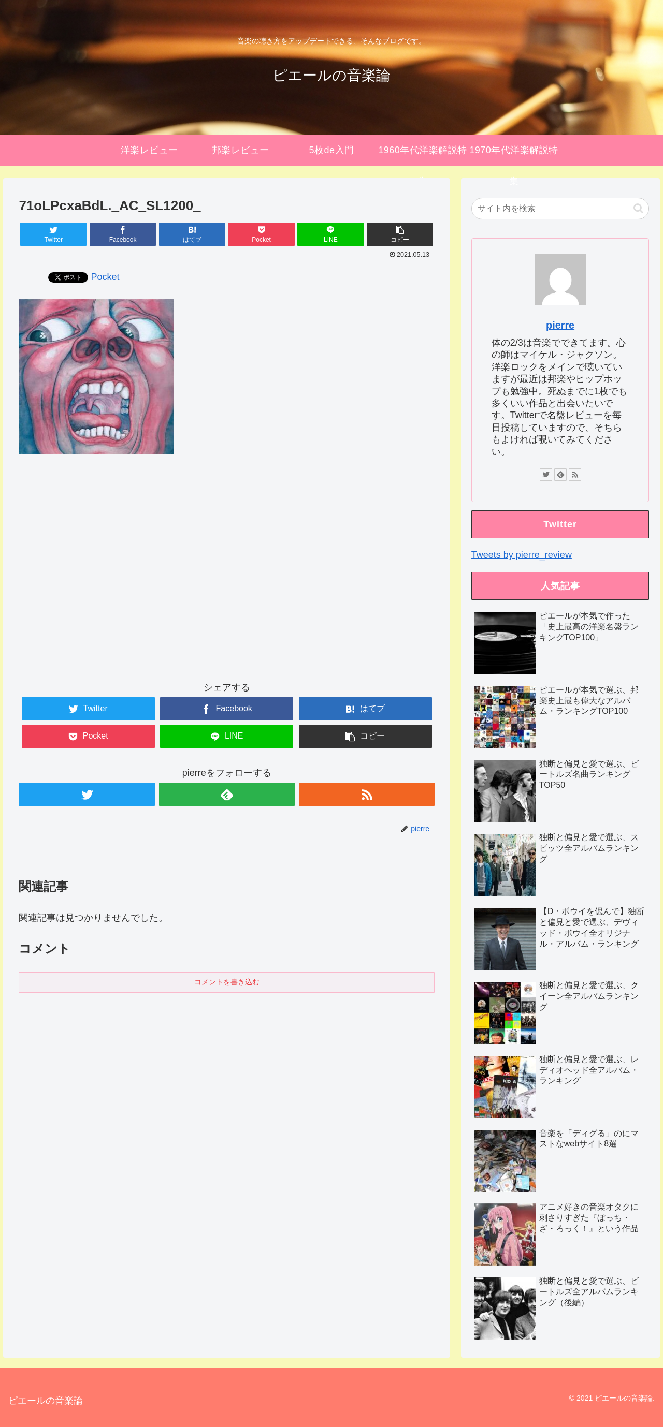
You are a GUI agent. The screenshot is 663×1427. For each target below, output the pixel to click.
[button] (638, 208)
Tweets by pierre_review (521, 555)
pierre (560, 325)
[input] (560, 208)
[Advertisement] (227, 577)
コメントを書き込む (227, 982)
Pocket (105, 277)
